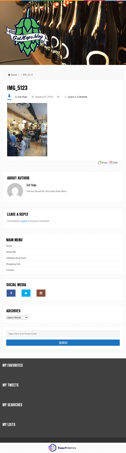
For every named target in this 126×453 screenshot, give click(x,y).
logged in (24, 220)
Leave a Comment (77, 96)
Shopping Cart (13, 264)
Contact (10, 270)
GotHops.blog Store (16, 257)
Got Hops (22, 96)
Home (12, 74)
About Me (11, 251)
